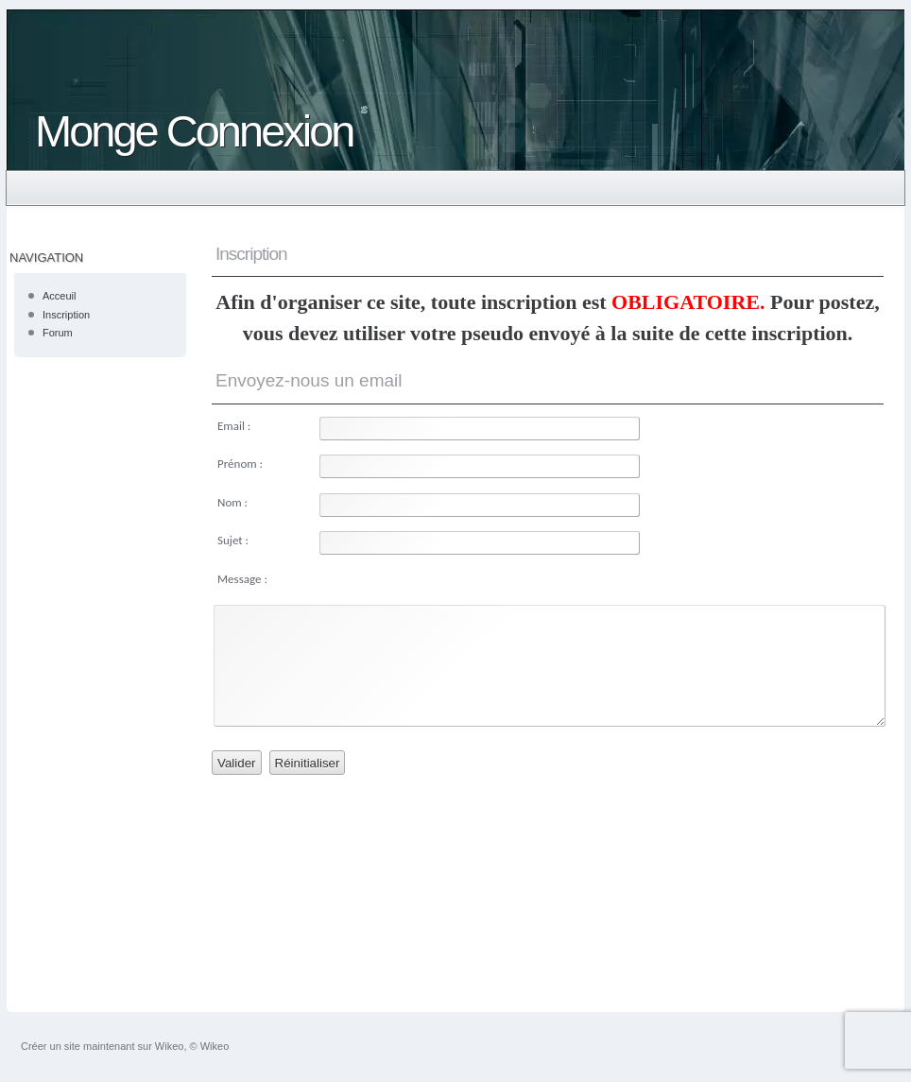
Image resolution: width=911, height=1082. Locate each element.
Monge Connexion (194, 131)
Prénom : (240, 463)
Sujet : (233, 540)
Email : (233, 426)
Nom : (232, 502)
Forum (58, 332)
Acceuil (59, 295)
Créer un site (50, 1046)
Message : (242, 579)
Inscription (66, 314)
